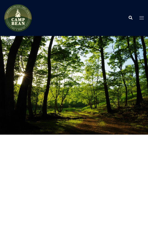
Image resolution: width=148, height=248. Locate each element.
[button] (130, 18)
